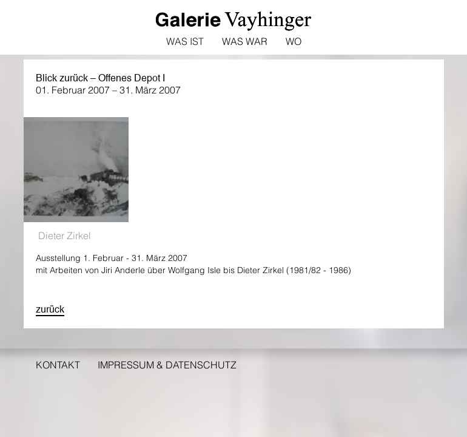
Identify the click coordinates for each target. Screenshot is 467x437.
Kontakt (58, 365)
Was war (244, 41)
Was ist (185, 41)
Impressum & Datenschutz (167, 365)
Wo (293, 41)
